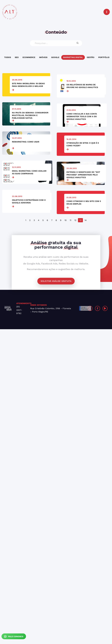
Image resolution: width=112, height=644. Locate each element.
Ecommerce (29, 57)
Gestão (90, 57)
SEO (17, 57)
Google (55, 57)
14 (86, 220)
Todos (7, 57)
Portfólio (103, 57)
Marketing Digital (73, 57)
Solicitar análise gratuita (56, 281)
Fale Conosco (13, 636)
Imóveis (43, 57)
